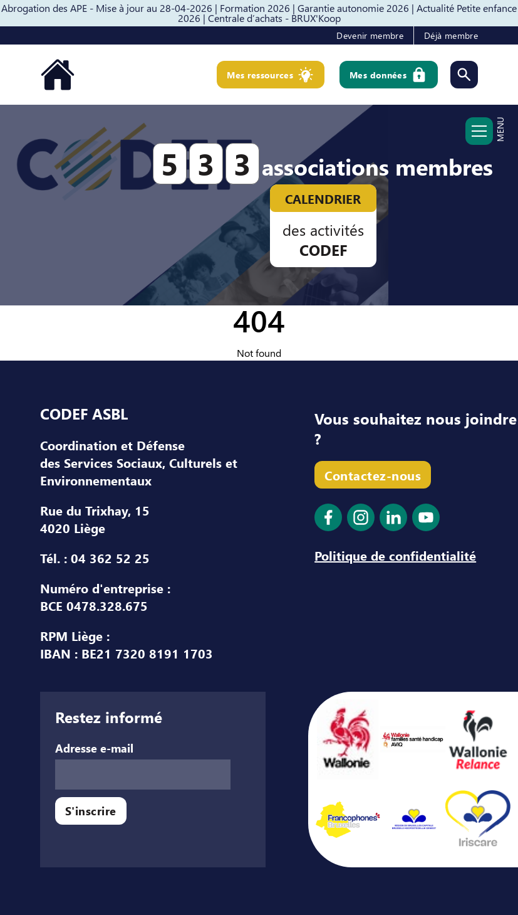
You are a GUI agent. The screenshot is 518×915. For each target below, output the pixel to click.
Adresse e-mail (94, 748)
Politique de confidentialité (395, 555)
